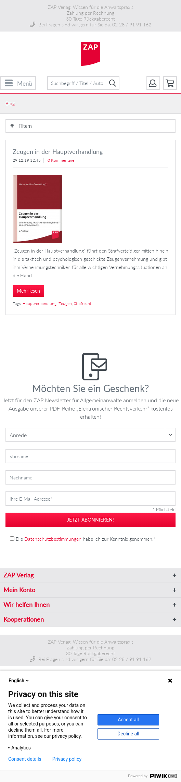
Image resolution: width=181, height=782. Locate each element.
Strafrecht (82, 303)
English (19, 680)
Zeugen (65, 303)
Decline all (128, 733)
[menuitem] (18, 83)
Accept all (128, 719)
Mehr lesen (28, 291)
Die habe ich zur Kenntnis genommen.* (85, 539)
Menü (18, 82)
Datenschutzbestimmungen (52, 539)
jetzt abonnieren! (90, 520)
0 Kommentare (61, 160)
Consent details (24, 759)
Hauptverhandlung (39, 303)
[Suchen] (112, 83)
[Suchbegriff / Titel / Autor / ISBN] (83, 83)
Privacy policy (66, 759)
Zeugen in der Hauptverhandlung (58, 151)
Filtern (21, 125)
